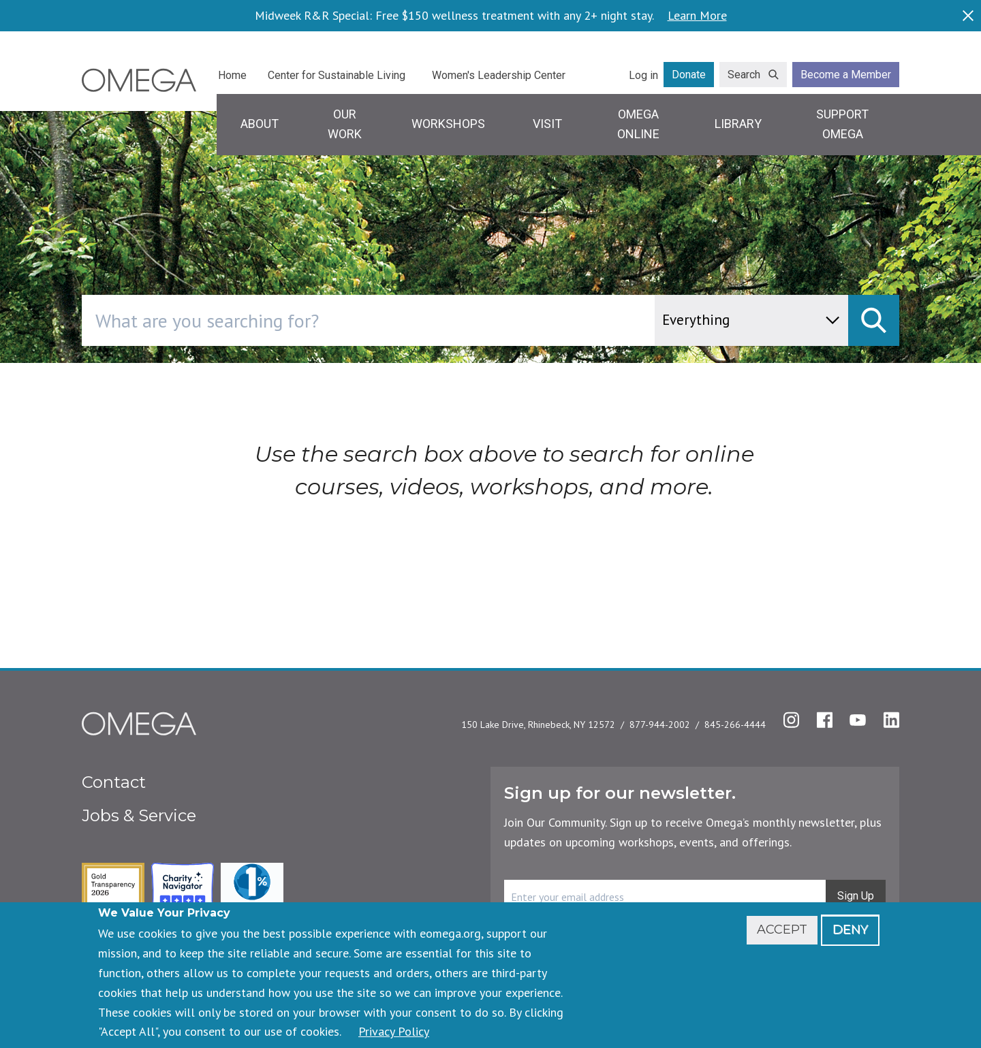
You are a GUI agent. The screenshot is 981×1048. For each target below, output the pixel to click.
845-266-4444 (735, 724)
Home (232, 75)
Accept (782, 929)
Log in (643, 75)
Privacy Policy (393, 1031)
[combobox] (426, 320)
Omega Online (638, 124)
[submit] (873, 320)
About (259, 123)
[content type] (751, 320)
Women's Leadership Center (498, 75)
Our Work (345, 124)
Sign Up (855, 895)
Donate (689, 74)
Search (744, 74)
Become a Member (845, 74)
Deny (850, 929)
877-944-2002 (659, 724)
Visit (547, 123)
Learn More (697, 15)
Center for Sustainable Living (336, 75)
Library (738, 123)
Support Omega (842, 124)
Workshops (448, 123)
